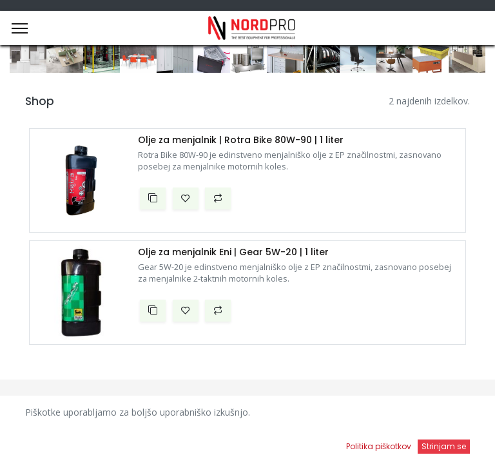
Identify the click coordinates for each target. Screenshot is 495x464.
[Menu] (19, 28)
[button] (153, 198)
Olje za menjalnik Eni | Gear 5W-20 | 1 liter (233, 252)
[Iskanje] (179, 442)
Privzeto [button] (374, 415)
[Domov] (42, 442)
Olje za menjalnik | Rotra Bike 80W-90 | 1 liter (241, 140)
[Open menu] (316, 445)
